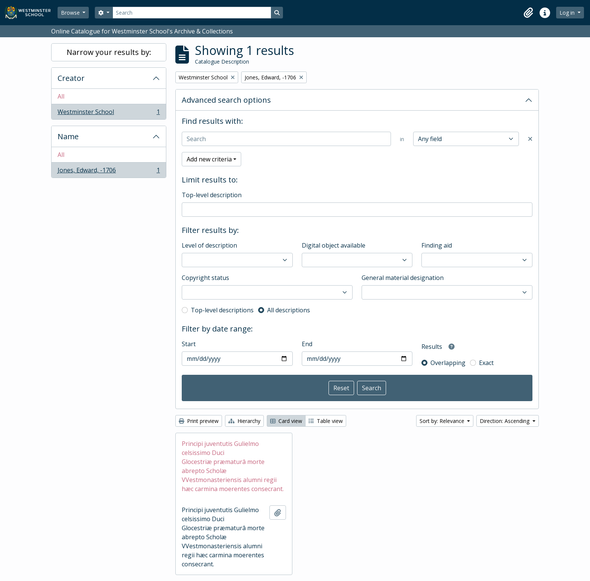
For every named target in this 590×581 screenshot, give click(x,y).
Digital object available (333, 245)
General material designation (403, 278)
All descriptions (288, 310)
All (61, 96)
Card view (286, 420)
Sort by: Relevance (443, 420)
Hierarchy (244, 420)
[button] (528, 13)
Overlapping (447, 363)
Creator (71, 78)
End (307, 344)
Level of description (209, 245)
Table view (326, 420)
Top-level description (212, 195)
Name (68, 136)
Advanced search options (226, 100)
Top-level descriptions (222, 310)
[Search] (192, 12)
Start (189, 344)
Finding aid (436, 245)
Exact (486, 363)
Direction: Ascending (505, 420)
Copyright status (205, 278)
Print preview (199, 420)
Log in (568, 12)
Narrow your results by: (109, 52)
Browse (71, 12)
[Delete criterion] (530, 138)
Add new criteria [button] (209, 159)
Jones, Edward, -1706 (108, 172)
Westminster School (108, 113)
